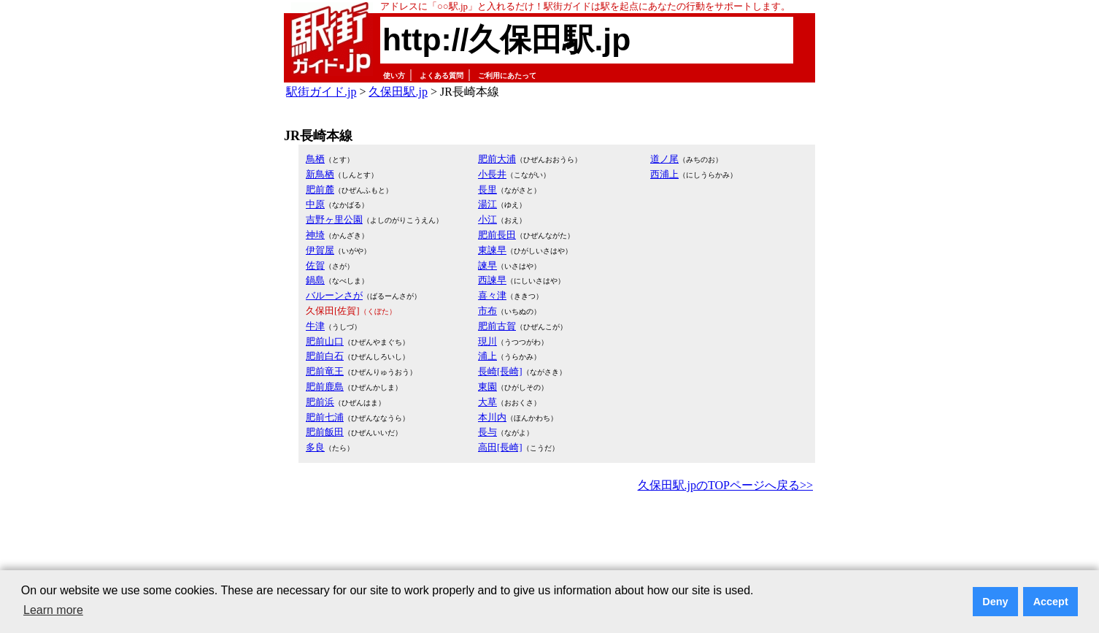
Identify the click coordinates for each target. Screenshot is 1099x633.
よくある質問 (441, 76)
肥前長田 (497, 234)
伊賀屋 (320, 250)
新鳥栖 (320, 174)
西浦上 (664, 174)
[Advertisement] (549, 536)
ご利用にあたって (507, 76)
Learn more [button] (53, 610)
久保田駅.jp (398, 91)
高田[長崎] (500, 447)
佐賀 (315, 265)
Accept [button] (1050, 601)
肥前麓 (320, 189)
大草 (487, 401)
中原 (315, 204)
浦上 (487, 355)
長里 (487, 189)
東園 (487, 386)
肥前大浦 (497, 158)
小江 (487, 219)
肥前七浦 (325, 417)
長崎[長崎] (500, 371)
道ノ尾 (664, 158)
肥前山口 (325, 341)
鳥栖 (315, 158)
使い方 (394, 76)
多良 (315, 447)
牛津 (315, 326)
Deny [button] (995, 601)
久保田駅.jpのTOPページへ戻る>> (725, 485)
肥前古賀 (497, 326)
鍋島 (315, 280)
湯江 (487, 204)
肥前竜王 (325, 371)
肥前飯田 (325, 431)
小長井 (492, 174)
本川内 (492, 417)
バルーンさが (334, 295)
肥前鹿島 (325, 386)
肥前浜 (320, 401)
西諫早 (492, 280)
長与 (487, 431)
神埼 (315, 234)
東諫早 (492, 250)
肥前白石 (325, 355)
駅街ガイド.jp (321, 91)
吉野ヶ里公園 (334, 219)
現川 (487, 341)
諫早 (487, 265)
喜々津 (492, 295)
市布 (487, 310)
